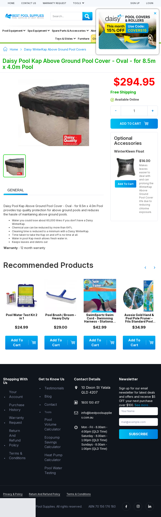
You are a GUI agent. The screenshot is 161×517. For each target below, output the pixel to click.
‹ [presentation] (145, 267)
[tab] (16, 189)
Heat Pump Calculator (53, 457)
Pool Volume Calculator (52, 424)
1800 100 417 (90, 402)
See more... (142, 405)
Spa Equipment (38, 30)
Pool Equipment (13, 30)
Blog (48, 396)
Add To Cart (134, 123)
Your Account (16, 394)
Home (11, 3)
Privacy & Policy (13, 494)
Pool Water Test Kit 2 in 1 (21, 316)
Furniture (83, 38)
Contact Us (28, 3)
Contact (50, 404)
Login (149, 3)
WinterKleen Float (129, 151)
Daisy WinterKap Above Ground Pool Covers (55, 49)
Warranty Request (54, 3)
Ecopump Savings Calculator (52, 442)
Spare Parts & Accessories (70, 30)
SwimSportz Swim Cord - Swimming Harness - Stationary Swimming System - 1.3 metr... (100, 318)
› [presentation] (154, 267)
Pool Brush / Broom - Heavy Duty (60, 316)
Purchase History (16, 407)
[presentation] (15, 190)
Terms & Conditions (17, 455)
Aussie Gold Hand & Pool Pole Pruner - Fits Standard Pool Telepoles (139, 318)
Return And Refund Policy (15, 438)
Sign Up (134, 3)
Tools (77, 3)
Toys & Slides (65, 38)
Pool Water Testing (53, 470)
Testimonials (54, 388)
